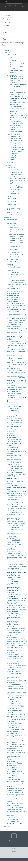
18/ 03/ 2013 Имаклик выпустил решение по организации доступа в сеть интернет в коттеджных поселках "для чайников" (16, 420)
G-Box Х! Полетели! (12, 212)
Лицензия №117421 (15, 138)
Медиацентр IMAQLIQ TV (14, 259)
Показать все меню (14, 841)
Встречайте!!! (11, 817)
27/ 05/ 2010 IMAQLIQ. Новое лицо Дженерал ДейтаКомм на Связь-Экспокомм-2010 (17, 508)
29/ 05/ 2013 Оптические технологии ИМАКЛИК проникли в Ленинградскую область (16, 387)
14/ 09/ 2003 (10, 815)
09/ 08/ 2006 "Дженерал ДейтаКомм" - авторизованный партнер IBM (16, 735)
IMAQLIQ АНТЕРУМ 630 (16, 236)
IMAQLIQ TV (13, 261)
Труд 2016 (13, 160)
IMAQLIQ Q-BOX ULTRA (16, 229)
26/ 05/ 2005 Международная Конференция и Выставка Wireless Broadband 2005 (15, 763)
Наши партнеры (12, 54)
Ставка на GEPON (15, 193)
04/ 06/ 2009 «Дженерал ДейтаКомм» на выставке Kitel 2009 (15, 529)
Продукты (6, 25)
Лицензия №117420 (15, 136)
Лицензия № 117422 (16, 140)
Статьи (9, 196)
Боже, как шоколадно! (16, 121)
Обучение (10, 270)
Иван (14, 88)
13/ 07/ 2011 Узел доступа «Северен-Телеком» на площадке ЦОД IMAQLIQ (16, 474)
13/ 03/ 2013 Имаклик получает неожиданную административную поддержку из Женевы (17, 428)
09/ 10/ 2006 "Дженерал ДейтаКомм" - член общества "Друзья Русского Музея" (15, 729)
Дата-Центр (6, 22)
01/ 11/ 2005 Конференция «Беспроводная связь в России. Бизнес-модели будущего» (16, 752)
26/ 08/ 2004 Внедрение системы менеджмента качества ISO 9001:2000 (16, 799)
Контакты (5, 32)
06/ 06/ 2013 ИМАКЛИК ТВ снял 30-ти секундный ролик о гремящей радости (17, 381)
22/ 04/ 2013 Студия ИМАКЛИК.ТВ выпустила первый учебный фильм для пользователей (16, 399)
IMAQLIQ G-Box (14, 225)
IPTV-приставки (11, 223)
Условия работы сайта (10, 219)
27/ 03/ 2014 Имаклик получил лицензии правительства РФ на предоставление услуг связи (16, 320)
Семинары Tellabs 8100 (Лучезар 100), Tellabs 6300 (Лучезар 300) (17, 274)
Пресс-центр (6, 19)
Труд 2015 (13, 157)
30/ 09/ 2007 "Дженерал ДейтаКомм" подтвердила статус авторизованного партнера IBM (16, 679)
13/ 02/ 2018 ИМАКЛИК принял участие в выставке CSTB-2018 (18, 98)
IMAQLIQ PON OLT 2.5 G (16, 254)
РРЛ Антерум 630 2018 (16, 143)
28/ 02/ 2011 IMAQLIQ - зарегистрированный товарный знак (16, 487)
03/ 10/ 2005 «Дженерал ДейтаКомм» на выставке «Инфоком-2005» (14, 758)
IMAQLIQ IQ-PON (14, 256)
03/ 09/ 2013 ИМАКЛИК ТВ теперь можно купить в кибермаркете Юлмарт (16, 351)
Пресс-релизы (11, 167)
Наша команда (11, 198)
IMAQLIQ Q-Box (14, 227)
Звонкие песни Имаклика (17, 125)
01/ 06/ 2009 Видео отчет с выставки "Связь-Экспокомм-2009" (14, 535)
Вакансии (10, 162)
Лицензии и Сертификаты (14, 134)
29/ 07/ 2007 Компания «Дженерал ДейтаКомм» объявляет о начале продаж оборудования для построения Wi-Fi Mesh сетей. (16, 686)
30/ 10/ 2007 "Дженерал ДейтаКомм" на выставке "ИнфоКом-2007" (14, 673)
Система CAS (10, 264)
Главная (6, 50)
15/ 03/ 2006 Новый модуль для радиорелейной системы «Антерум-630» (16, 746)
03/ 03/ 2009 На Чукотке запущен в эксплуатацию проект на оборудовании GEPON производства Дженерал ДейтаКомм (16, 575)
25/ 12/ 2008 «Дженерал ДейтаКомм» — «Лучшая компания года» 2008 (14, 588)
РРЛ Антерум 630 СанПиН (17, 149)
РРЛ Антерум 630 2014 (16, 145)
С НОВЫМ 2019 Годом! (16, 123)
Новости (5, 29)
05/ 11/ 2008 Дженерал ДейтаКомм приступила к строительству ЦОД (14, 594)
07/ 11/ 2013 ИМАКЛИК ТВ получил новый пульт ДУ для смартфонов (15, 337)
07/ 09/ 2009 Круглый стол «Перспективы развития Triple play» (16, 514)
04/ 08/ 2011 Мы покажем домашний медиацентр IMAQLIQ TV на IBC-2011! (16, 468)
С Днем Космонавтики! (16, 131)
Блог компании (11, 75)
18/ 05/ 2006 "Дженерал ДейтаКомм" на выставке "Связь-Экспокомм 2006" (16, 740)
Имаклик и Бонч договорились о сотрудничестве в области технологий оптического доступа (17, 172)
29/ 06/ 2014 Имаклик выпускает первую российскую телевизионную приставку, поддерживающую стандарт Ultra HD (17, 312)
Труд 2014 (13, 155)
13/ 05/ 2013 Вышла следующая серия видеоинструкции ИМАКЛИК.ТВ (16, 393)
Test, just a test (14, 410)
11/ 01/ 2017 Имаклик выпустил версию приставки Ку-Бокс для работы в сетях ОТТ (16, 305)
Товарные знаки (12, 201)
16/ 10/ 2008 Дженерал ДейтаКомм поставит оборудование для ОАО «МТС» (16, 613)
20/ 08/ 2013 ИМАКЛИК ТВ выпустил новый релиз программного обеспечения (15, 356)
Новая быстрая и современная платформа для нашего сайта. (17, 92)
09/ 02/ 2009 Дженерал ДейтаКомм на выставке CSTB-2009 (16, 583)
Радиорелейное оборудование (16, 234)
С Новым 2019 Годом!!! (13, 214)
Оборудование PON (13, 252)
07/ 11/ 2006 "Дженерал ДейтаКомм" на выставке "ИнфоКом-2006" (14, 723)
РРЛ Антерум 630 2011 (16, 147)
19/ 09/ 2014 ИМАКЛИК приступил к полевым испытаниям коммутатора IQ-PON (17, 299)
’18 (14, 855)
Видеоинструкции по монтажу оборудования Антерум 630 (17, 248)
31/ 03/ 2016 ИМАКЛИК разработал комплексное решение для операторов (14, 290)
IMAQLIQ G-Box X (14, 231)
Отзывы (9, 57)
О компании (6, 15)
